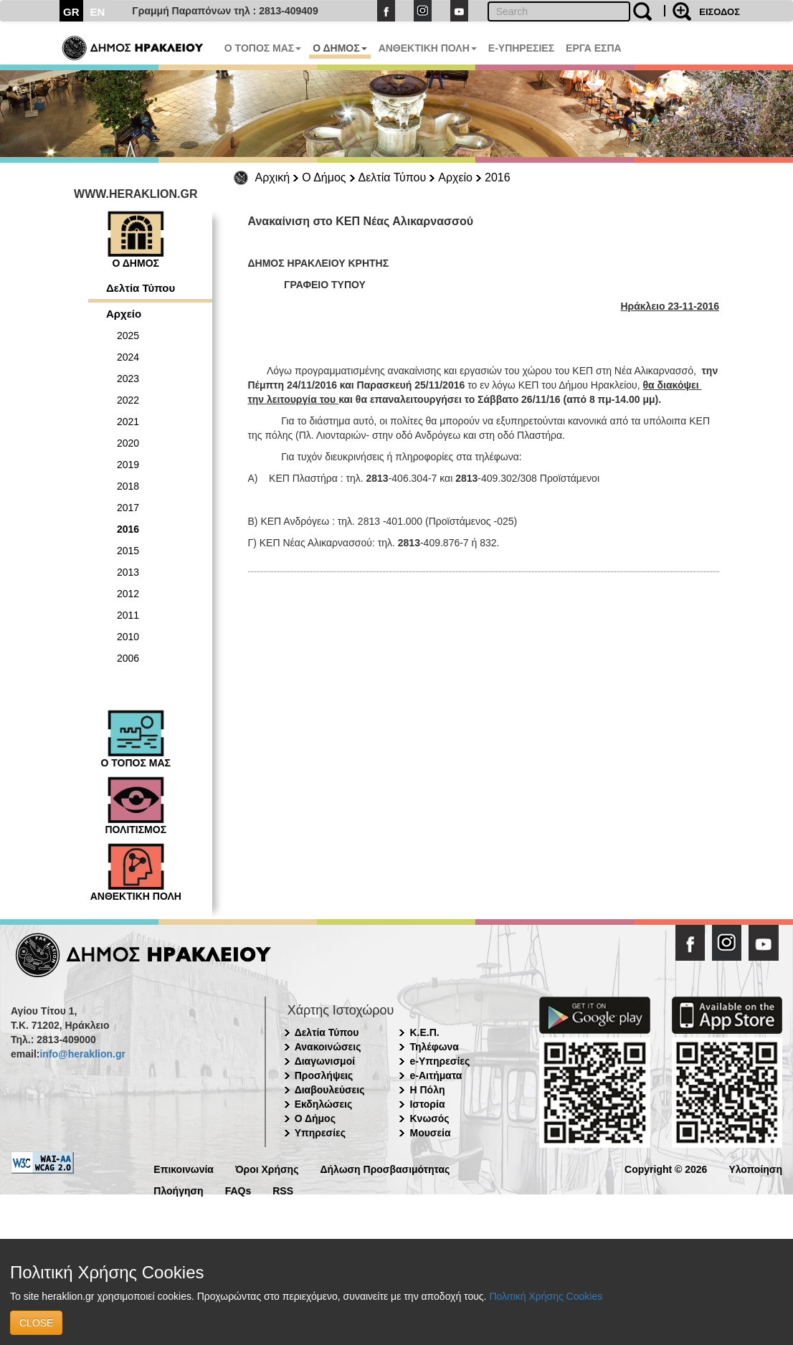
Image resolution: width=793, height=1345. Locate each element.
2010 (128, 636)
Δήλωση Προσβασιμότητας (385, 1168)
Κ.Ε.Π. (424, 1032)
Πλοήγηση (178, 1189)
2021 (128, 421)
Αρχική (272, 177)
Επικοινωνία (183, 1168)
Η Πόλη (427, 1090)
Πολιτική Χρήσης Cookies (545, 1296)
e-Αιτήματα (435, 1075)
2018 (128, 486)
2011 (128, 615)
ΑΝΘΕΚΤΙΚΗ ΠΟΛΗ (428, 48)
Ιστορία (427, 1104)
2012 (128, 593)
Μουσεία (429, 1133)
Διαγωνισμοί (325, 1061)
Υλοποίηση (755, 1168)
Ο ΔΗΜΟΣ (339, 48)
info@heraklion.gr (82, 1054)
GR (71, 12)
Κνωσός (429, 1118)
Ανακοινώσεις (328, 1046)
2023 (128, 378)
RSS (282, 1189)
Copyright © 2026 (666, 1168)
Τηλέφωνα (433, 1046)
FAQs (238, 1189)
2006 (128, 658)
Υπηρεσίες (320, 1133)
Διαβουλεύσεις (330, 1090)
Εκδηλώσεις (324, 1104)
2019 (128, 464)
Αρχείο (455, 177)
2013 (128, 572)
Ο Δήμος (324, 177)
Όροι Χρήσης (267, 1168)
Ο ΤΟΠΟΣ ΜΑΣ (262, 48)
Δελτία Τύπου (392, 177)
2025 (128, 335)
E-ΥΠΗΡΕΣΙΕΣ (521, 48)
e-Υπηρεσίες (439, 1061)
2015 (128, 550)
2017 (128, 507)
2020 (128, 443)
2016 (498, 177)
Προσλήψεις (324, 1075)
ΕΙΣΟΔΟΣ (719, 11)
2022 (128, 400)
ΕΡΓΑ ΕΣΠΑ (594, 48)
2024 (128, 357)
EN (97, 12)
